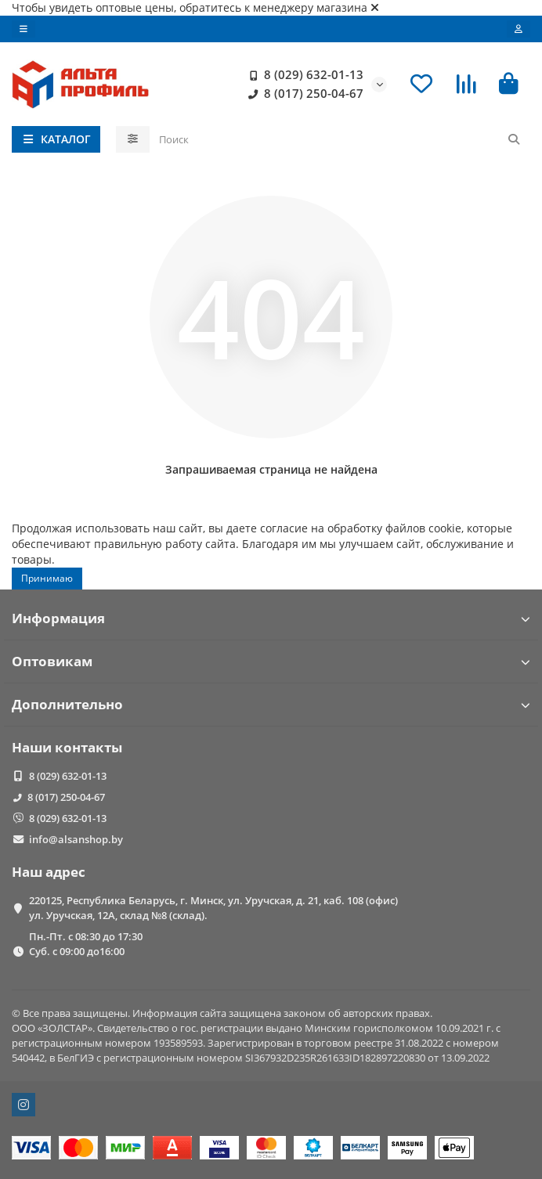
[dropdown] (23, 29)
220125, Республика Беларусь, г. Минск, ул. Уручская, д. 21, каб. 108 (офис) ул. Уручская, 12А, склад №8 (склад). (213, 907)
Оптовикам (271, 661)
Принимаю (47, 578)
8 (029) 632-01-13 (302, 75)
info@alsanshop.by (76, 839)
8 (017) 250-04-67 (302, 94)
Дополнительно (271, 704)
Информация (271, 618)
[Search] (340, 139)
